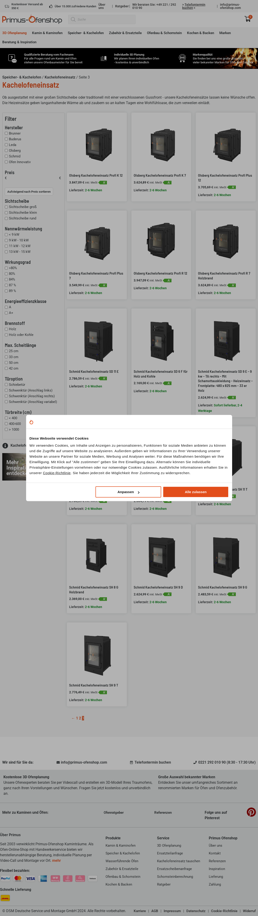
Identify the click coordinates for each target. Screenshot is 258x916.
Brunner (15, 133)
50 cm (13, 363)
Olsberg (15, 151)
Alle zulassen (195, 492)
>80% (13, 268)
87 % (12, 285)
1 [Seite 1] (77, 718)
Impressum (172, 911)
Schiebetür (17, 385)
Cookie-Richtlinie (57, 473)
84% (12, 279)
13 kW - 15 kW (19, 252)
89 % (12, 291)
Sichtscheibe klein (23, 213)
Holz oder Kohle (21, 335)
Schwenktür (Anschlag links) (30, 390)
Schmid (14, 156)
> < (193, 6)
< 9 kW (14, 234)
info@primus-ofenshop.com (230, 6)
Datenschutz (196, 911)
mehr (56, 860)
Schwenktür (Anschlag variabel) (33, 402)
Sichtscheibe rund (22, 218)
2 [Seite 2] (80, 718)
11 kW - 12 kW (19, 246)
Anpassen (128, 492)
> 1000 (14, 429)
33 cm (13, 357)
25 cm (13, 351)
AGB (154, 911)
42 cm (13, 368)
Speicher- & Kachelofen (21, 77)
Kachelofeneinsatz (60, 77)
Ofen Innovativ (20, 162)
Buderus (15, 139)
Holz (12, 329)
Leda (12, 145)
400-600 (15, 424)
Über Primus (10, 835)
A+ (11, 313)
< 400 (13, 418)
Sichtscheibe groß (23, 207)
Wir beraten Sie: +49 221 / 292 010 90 (154, 6)
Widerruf (249, 911)
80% (12, 274)
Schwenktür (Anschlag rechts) (32, 396)
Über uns (101, 6)
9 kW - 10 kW (19, 240)
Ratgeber (122, 6)
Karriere (140, 911)
